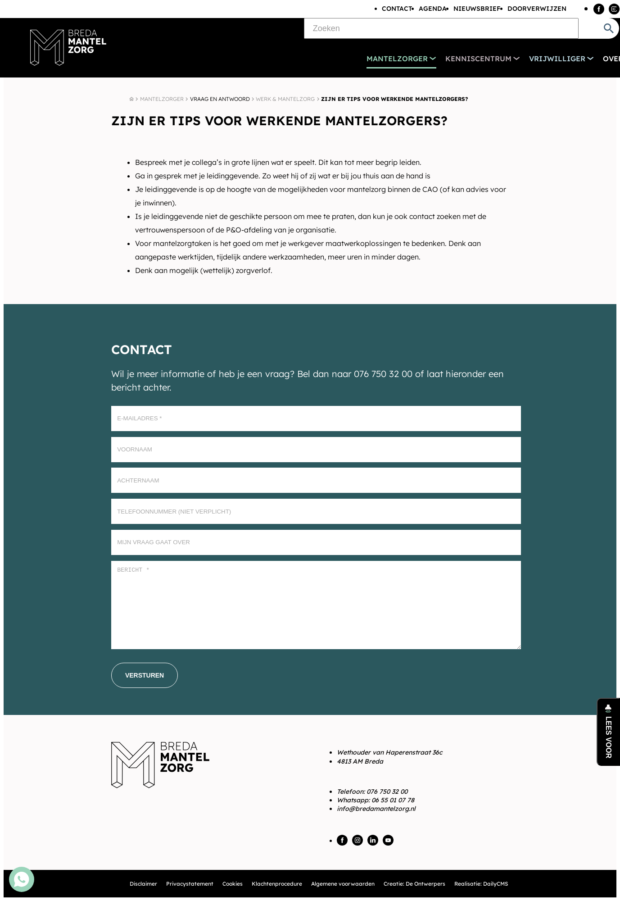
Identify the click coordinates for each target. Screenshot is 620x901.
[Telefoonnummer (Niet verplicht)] (316, 511)
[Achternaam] (316, 480)
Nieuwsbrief (477, 9)
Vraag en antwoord (220, 99)
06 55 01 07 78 (392, 800)
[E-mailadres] (316, 418)
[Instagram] (614, 9)
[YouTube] (388, 840)
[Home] (131, 99)
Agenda (433, 9)
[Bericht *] (316, 605)
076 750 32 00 (387, 791)
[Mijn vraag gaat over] (316, 542)
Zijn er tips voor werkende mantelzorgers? (394, 99)
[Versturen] (144, 675)
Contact (397, 9)
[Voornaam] (316, 449)
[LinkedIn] (372, 840)
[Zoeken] (441, 28)
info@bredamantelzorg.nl (376, 809)
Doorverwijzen (536, 9)
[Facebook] (598, 9)
